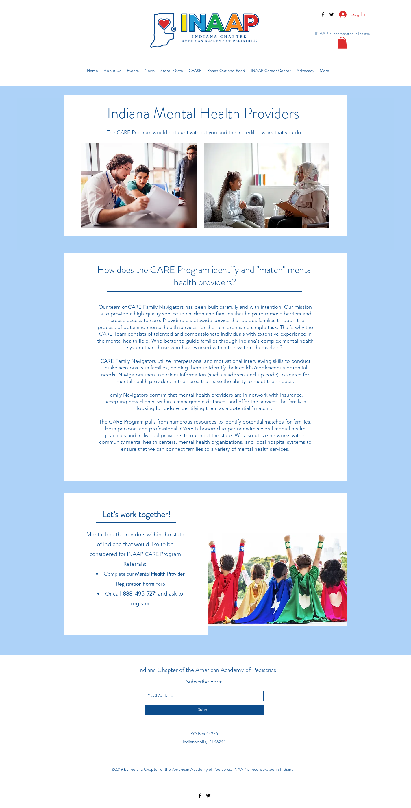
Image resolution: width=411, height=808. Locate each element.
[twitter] (331, 14)
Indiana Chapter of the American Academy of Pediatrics (207, 669)
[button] (342, 43)
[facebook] (323, 14)
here (160, 584)
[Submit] (204, 710)
